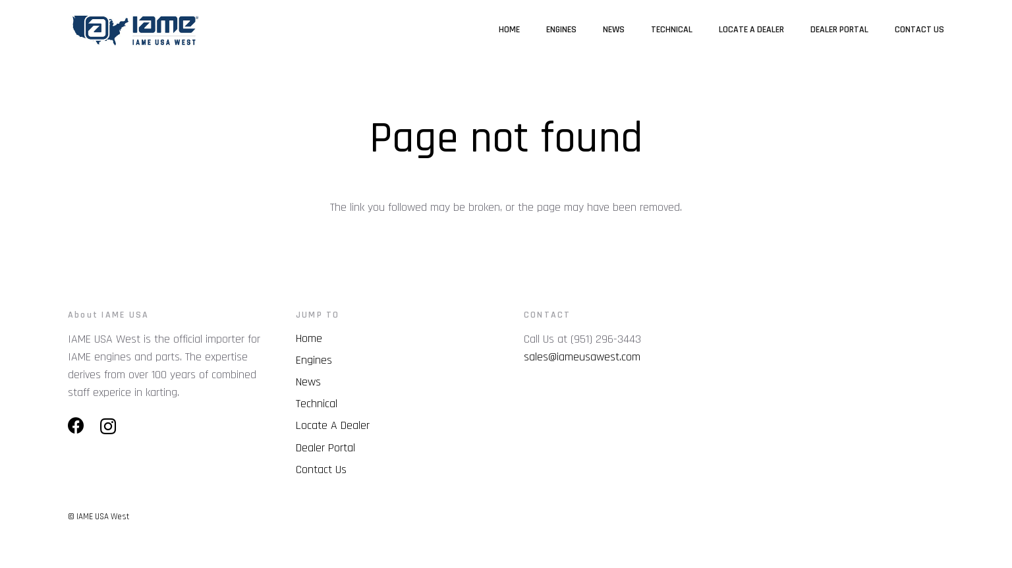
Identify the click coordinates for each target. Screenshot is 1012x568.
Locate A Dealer (333, 425)
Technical (316, 403)
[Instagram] (108, 426)
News (308, 381)
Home (309, 338)
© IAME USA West (98, 516)
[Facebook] (76, 425)
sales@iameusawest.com (582, 356)
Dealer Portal (325, 447)
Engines (314, 360)
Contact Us (321, 469)
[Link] (135, 29)
